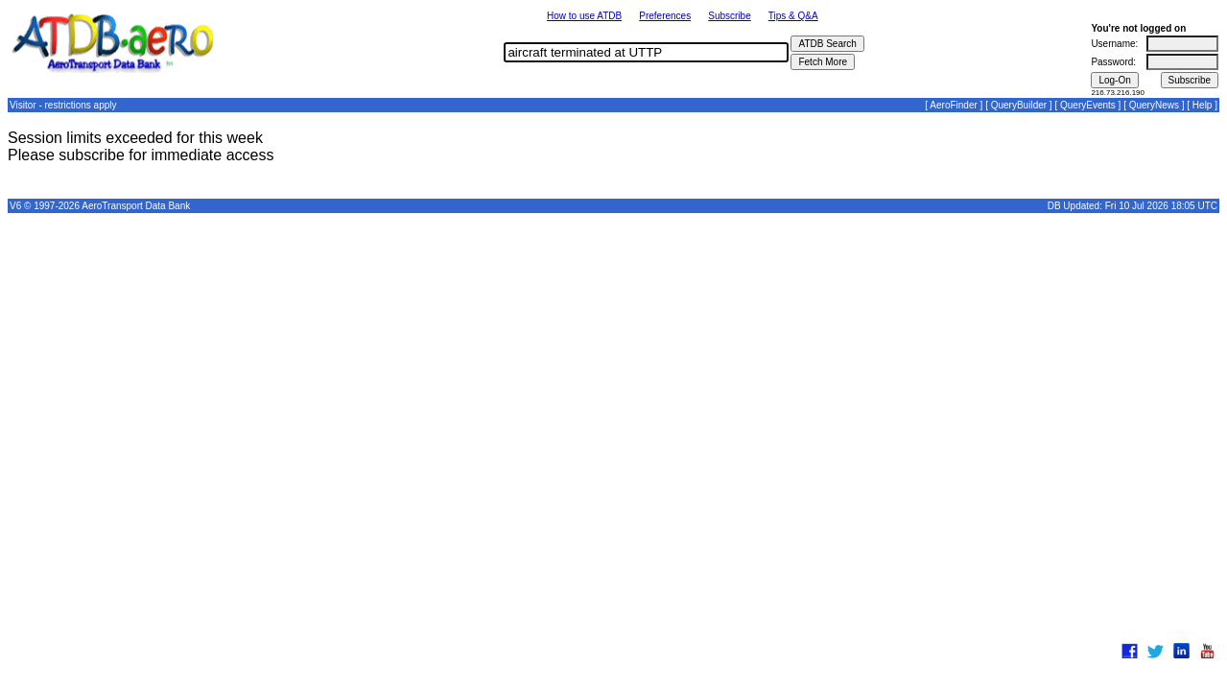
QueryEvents (1088, 105)
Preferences (665, 16)
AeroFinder (953, 105)
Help (1202, 105)
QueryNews (1154, 105)
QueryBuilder (1019, 105)
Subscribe (729, 16)
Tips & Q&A (793, 16)
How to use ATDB (584, 16)
